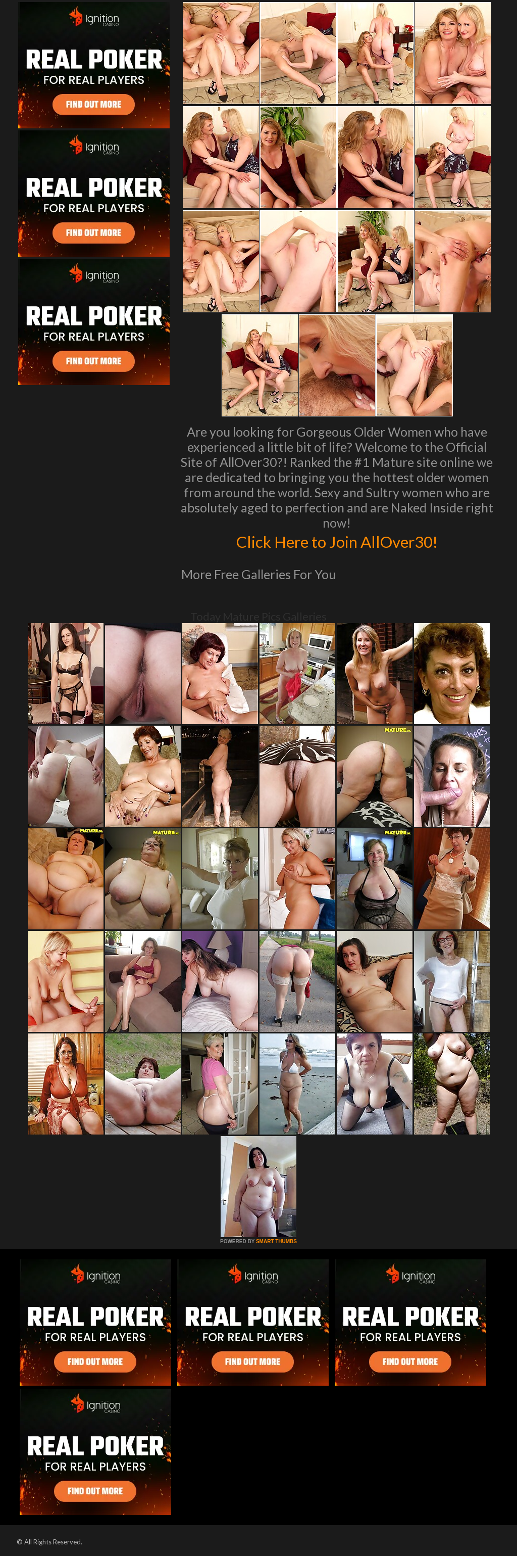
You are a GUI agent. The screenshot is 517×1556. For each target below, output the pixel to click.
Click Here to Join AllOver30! (337, 540)
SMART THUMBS (276, 1241)
